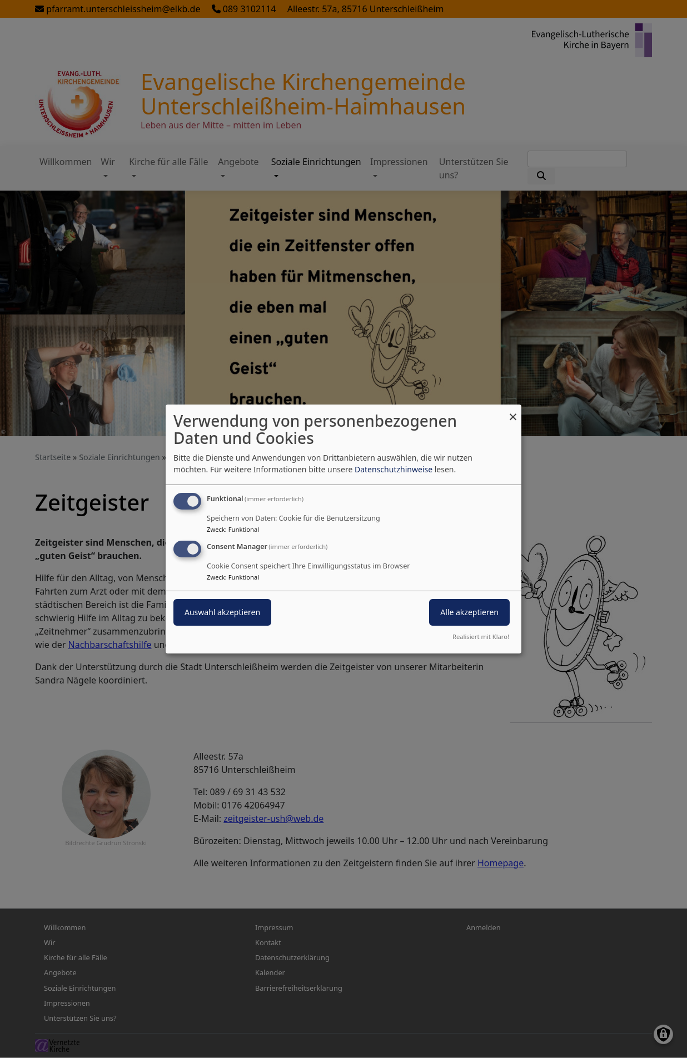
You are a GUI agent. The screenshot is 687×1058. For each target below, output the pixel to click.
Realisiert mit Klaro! (480, 636)
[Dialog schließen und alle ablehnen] (513, 411)
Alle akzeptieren (469, 612)
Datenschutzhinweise (393, 469)
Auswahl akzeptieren (222, 612)
